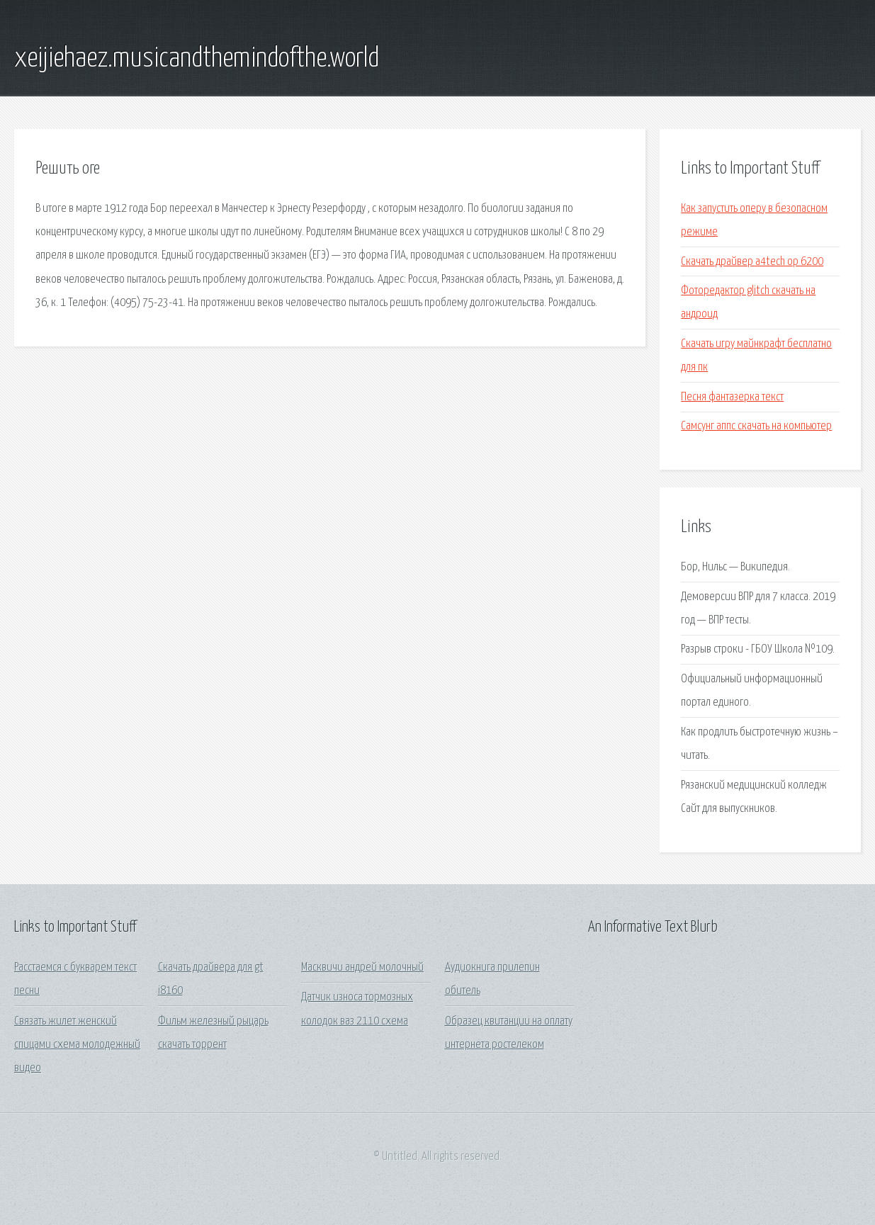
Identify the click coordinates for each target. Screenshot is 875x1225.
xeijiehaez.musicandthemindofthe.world (196, 58)
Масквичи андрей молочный (362, 967)
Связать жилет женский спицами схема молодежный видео (77, 1045)
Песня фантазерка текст (732, 397)
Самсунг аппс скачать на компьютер (756, 426)
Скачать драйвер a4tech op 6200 (752, 262)
